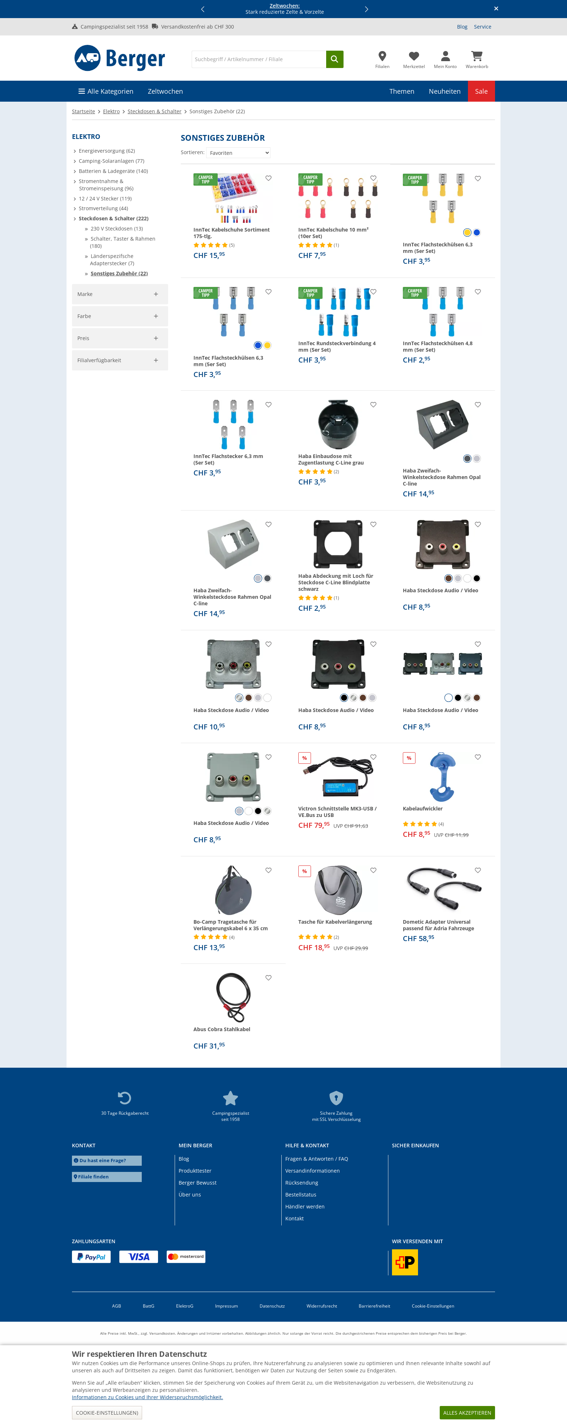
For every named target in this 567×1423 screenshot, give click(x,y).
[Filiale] (382, 58)
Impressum (226, 1306)
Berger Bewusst (198, 1182)
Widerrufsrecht (322, 1306)
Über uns (190, 1194)
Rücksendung (301, 1182)
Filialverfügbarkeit (100, 543)
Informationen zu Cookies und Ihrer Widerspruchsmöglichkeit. (147, 1397)
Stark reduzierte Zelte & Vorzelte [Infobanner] (285, 9)
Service (482, 26)
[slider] (83, 483)
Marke (85, 294)
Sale (481, 91)
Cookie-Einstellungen (433, 1306)
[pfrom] (87, 499)
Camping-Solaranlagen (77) (111, 160)
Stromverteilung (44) (103, 208)
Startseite (83, 111)
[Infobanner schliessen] (496, 9)
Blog (462, 26)
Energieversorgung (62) (107, 150)
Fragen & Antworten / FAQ (316, 1158)
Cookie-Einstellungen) (107, 1412)
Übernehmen (98, 514)
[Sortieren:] (238, 152)
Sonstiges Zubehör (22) (119, 273)
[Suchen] (335, 59)
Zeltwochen (165, 91)
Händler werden (305, 1206)
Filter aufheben (146, 379)
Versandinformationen (312, 1170)
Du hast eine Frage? (103, 1160)
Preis (83, 473)
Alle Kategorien (110, 91)
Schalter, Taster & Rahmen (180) (122, 242)
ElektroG (184, 1306)
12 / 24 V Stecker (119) (105, 198)
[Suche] (259, 59)
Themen (401, 91)
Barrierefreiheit (374, 1306)
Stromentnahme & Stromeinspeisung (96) (106, 185)
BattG (148, 1306)
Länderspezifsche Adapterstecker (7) (112, 260)
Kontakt (294, 1218)
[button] (203, 9)
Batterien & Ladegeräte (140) (113, 171)
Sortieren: (193, 152)
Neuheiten (445, 91)
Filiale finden (93, 1177)
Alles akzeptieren (467, 1412)
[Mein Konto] (445, 58)
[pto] (142, 499)
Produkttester (195, 1170)
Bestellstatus (300, 1194)
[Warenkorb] (477, 58)
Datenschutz (272, 1306)
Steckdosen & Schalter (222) (114, 218)
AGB (116, 1306)
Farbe (84, 406)
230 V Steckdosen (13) (117, 228)
